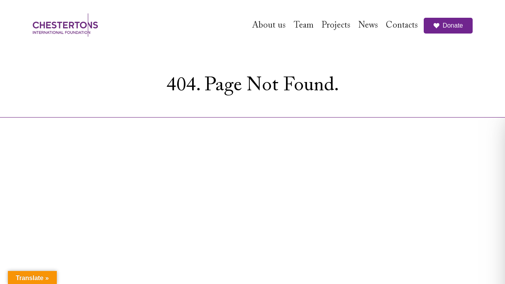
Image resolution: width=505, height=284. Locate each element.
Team (304, 25)
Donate (448, 25)
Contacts (402, 25)
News (368, 25)
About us (269, 25)
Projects (336, 25)
